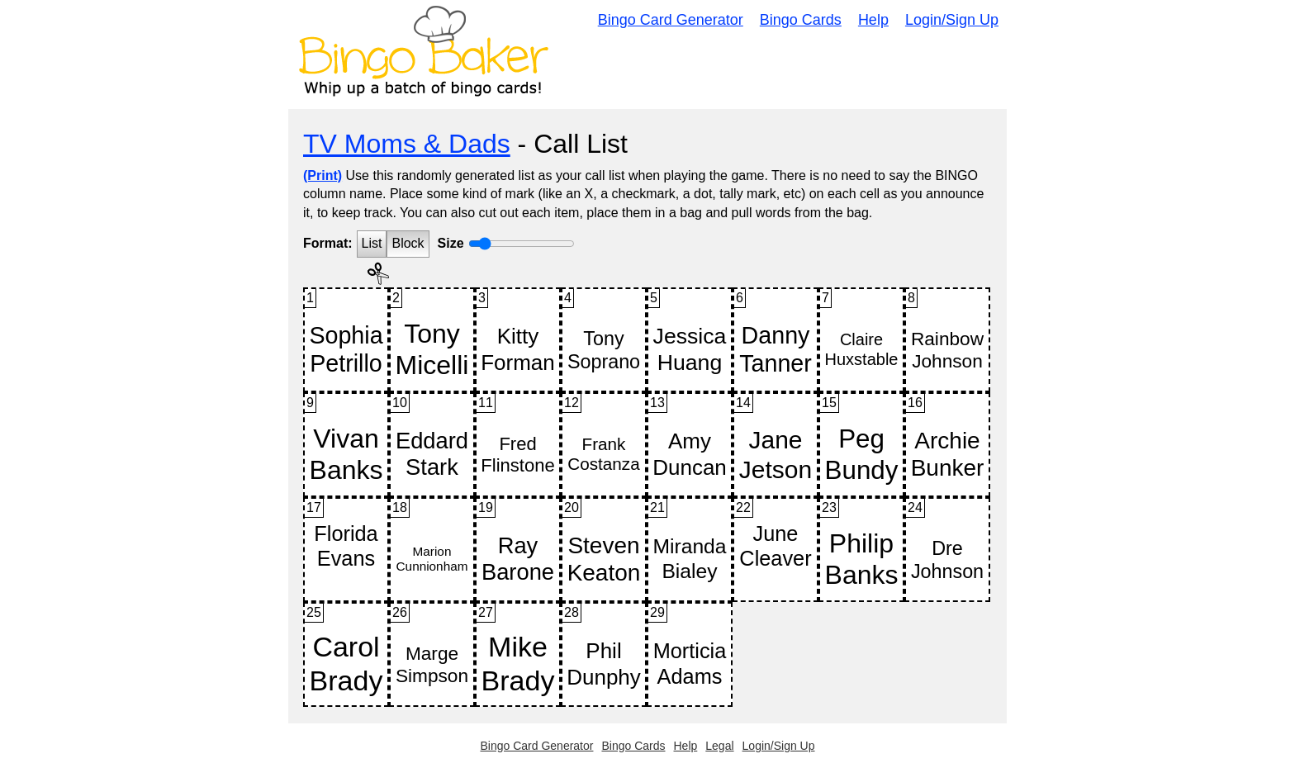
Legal (719, 745)
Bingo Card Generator (670, 20)
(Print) (322, 175)
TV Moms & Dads (406, 144)
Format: (328, 243)
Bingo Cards (801, 20)
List (372, 243)
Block (407, 243)
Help (873, 20)
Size (451, 243)
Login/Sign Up (952, 20)
